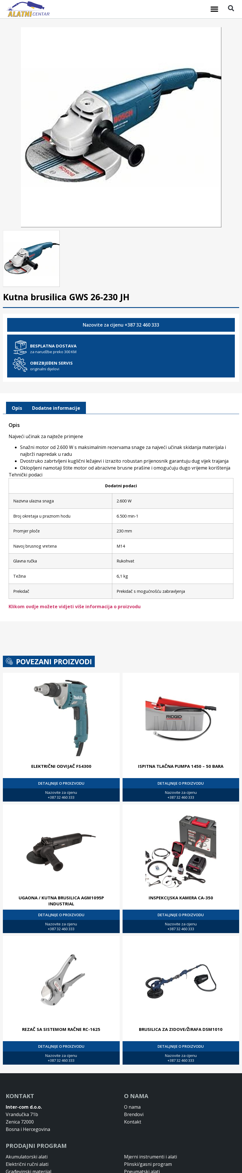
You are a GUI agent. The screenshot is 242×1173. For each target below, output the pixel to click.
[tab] (17, 407)
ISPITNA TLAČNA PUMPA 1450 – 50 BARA (180, 765)
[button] (214, 9)
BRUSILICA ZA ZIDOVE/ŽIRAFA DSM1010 (181, 1028)
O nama (132, 1106)
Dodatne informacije (56, 407)
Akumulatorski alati (27, 1156)
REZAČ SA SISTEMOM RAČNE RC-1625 (61, 1028)
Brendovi (133, 1114)
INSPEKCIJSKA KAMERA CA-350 (181, 897)
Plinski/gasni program (148, 1163)
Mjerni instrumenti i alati (150, 1156)
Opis (17, 407)
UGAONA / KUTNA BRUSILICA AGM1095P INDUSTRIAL (61, 900)
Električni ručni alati (27, 1163)
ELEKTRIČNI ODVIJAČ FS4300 (61, 765)
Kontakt (132, 1121)
